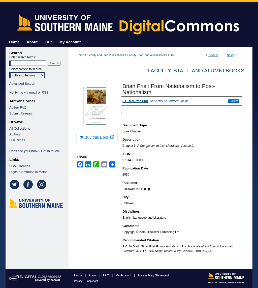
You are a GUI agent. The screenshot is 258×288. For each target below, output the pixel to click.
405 (173, 54)
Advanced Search (22, 83)
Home (80, 54)
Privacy (78, 281)
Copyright (92, 281)
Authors (15, 134)
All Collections (19, 128)
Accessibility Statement (153, 275)
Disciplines (17, 140)
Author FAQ (17, 107)
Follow (234, 100)
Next (230, 54)
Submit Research (22, 113)
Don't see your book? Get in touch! (34, 151)
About (93, 275)
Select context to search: (25, 69)
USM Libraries (19, 166)
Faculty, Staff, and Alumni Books (147, 54)
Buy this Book (97, 137)
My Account (124, 275)
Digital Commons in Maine (28, 172)
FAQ (106, 275)
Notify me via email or (28, 92)
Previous (213, 54)
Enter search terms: (22, 57)
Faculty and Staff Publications (105, 54)
